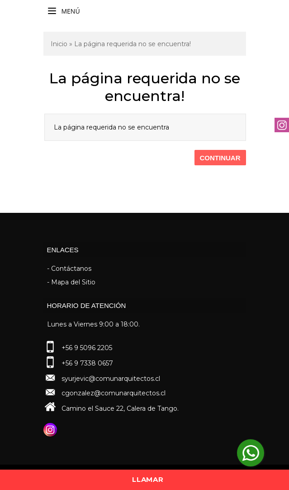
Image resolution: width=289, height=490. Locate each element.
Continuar (220, 158)
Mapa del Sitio (73, 282)
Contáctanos (71, 268)
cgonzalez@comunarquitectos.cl (114, 393)
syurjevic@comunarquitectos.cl (111, 379)
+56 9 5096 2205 (87, 348)
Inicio (59, 44)
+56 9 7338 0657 (87, 363)
